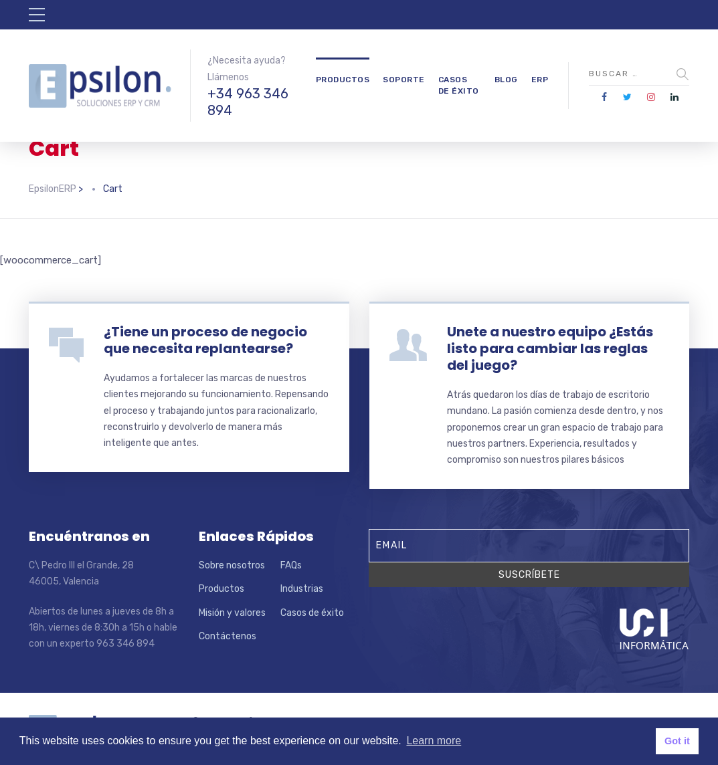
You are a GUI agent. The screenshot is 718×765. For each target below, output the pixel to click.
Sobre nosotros (232, 565)
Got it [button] (677, 741)
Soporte (404, 79)
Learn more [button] (433, 740)
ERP (540, 79)
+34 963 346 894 (247, 102)
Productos (343, 79)
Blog (506, 79)
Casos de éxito (458, 85)
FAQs (291, 565)
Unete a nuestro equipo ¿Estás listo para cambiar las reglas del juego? (550, 348)
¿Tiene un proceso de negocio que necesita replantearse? (205, 340)
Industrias (301, 588)
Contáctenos (227, 636)
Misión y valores (232, 613)
